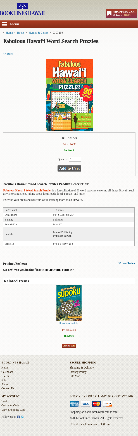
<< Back (8, 53)
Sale (3, 380)
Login (4, 401)
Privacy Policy (78, 371)
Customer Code (10, 405)
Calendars (7, 371)
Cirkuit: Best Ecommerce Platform (90, 424)
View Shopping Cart (13, 409)
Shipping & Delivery (82, 367)
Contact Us (7, 388)
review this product (59, 270)
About (5, 384)
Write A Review (126, 263)
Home (4, 367)
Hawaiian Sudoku (69, 323)
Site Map (75, 376)
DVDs (5, 376)
